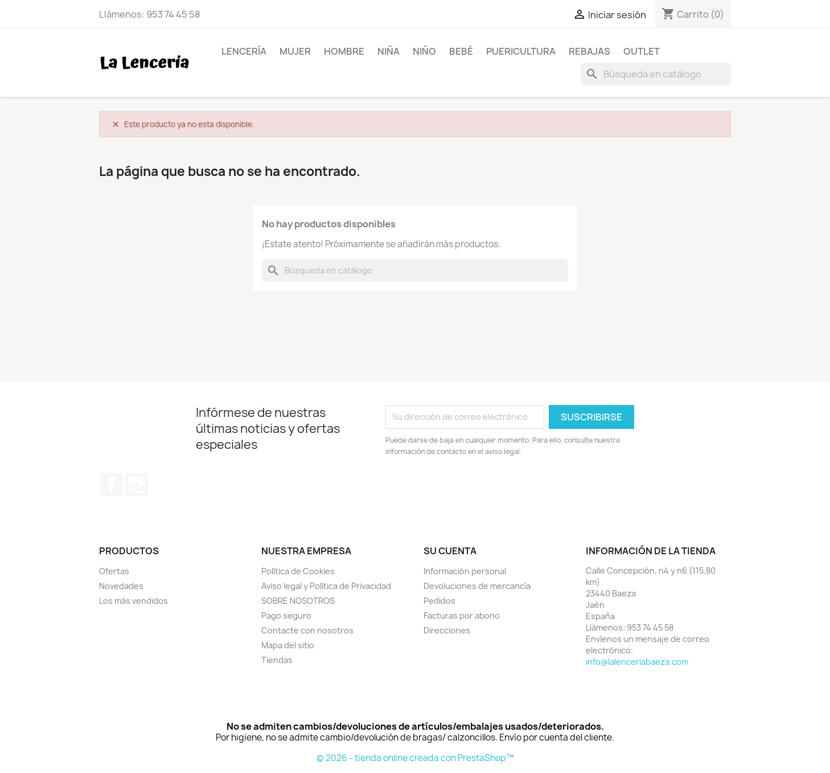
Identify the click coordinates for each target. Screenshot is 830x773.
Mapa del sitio (287, 645)
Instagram (136, 484)
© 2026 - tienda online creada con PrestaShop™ (415, 758)
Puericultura (521, 51)
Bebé (461, 51)
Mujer (295, 51)
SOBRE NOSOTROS (298, 600)
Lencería (243, 51)
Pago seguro (286, 615)
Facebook (111, 484)
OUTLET (641, 51)
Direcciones (447, 630)
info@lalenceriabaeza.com (637, 661)
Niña (388, 51)
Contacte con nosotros (307, 630)
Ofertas (114, 571)
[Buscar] (656, 74)
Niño (424, 51)
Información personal (465, 571)
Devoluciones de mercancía (477, 585)
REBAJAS (589, 51)
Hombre (344, 51)
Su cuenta (450, 551)
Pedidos (439, 600)
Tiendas (277, 660)
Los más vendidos (133, 600)
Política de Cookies (298, 571)
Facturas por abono (462, 615)
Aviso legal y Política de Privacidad (326, 585)
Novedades (121, 585)
